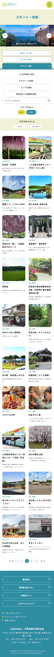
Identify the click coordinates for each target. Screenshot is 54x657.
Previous (5, 35)
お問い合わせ (10, 620)
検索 (49, 100)
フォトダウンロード (13, 613)
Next (49, 35)
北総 (20, 112)
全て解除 (30, 112)
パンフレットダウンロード (16, 617)
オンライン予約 (26, 59)
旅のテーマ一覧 (26, 53)
